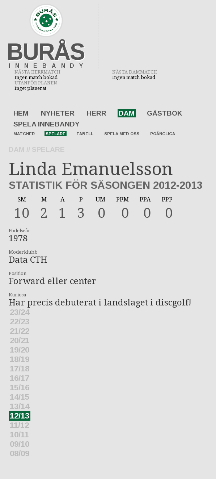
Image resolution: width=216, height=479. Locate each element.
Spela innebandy (46, 124)
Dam (127, 113)
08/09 (19, 453)
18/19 (19, 359)
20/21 (19, 340)
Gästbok (164, 113)
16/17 (19, 378)
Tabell (84, 134)
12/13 (19, 415)
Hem (21, 113)
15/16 (19, 387)
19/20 (19, 349)
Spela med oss (121, 134)
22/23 (19, 321)
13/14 (19, 406)
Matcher (24, 134)
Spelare (55, 134)
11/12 (19, 425)
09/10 (19, 444)
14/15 (19, 396)
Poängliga (162, 134)
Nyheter (58, 113)
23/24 (19, 312)
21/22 (19, 331)
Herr (96, 113)
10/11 (19, 434)
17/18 (19, 368)
